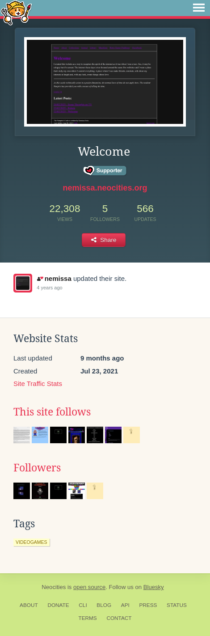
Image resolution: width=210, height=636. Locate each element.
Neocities (54, 587)
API (125, 605)
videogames (31, 542)
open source (89, 587)
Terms (87, 618)
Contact (118, 618)
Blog (104, 605)
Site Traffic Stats (37, 383)
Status (177, 605)
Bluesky (153, 587)
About (29, 605)
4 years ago (49, 287)
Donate (58, 605)
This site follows (52, 412)
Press (148, 605)
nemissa (54, 278)
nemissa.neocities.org (105, 187)
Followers (37, 468)
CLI (83, 605)
